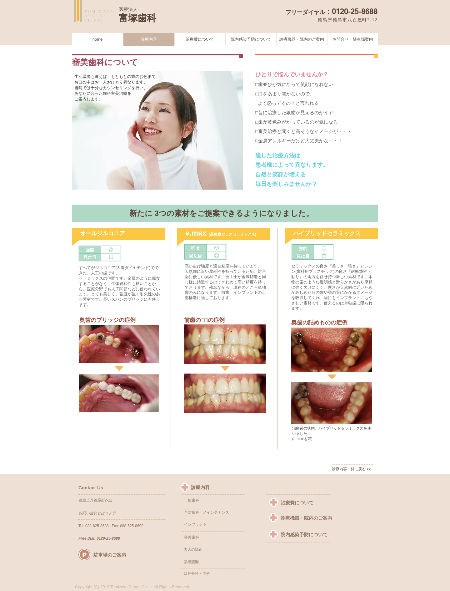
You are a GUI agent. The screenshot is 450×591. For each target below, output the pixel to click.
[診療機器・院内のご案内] (306, 518)
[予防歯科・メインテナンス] (209, 513)
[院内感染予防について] (306, 535)
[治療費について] (301, 503)
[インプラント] (210, 524)
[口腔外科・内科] (209, 574)
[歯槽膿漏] (209, 562)
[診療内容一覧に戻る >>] (353, 469)
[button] (209, 550)
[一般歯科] (209, 500)
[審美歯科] (210, 537)
